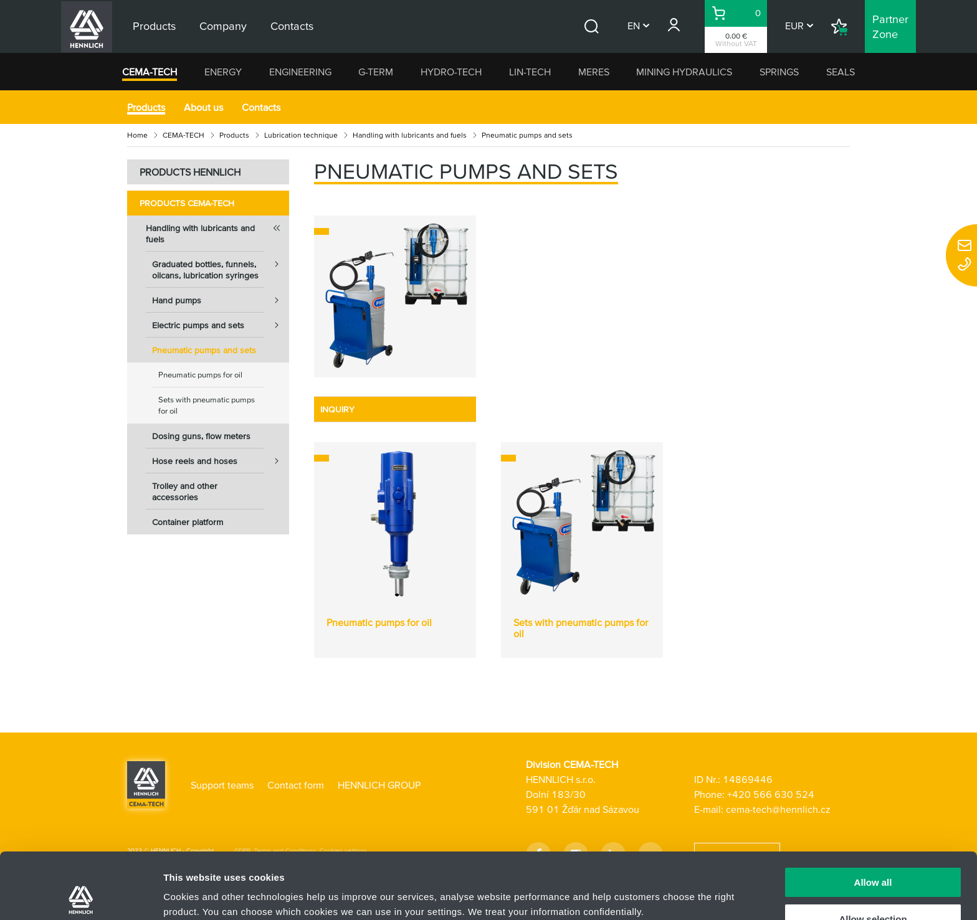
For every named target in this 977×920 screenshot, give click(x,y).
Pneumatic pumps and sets (204, 350)
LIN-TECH (530, 71)
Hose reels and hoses (220, 460)
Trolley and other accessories (184, 491)
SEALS (840, 71)
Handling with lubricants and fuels (410, 135)
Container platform (187, 522)
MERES (593, 71)
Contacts (261, 107)
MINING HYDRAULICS (684, 71)
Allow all (873, 816)
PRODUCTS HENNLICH (190, 172)
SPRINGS (779, 71)
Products (146, 107)
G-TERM (375, 71)
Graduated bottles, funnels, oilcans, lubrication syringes (220, 266)
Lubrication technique (301, 135)
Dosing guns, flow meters (201, 436)
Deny (873, 889)
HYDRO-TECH (451, 71)
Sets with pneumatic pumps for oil (206, 405)
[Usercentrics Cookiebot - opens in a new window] (80, 895)
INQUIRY (337, 409)
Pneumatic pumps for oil (200, 374)
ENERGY (223, 71)
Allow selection (873, 853)
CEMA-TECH (149, 71)
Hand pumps (220, 300)
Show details (654, 886)
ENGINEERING (300, 71)
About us (203, 107)
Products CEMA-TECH (187, 203)
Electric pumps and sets (220, 325)
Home (137, 135)
